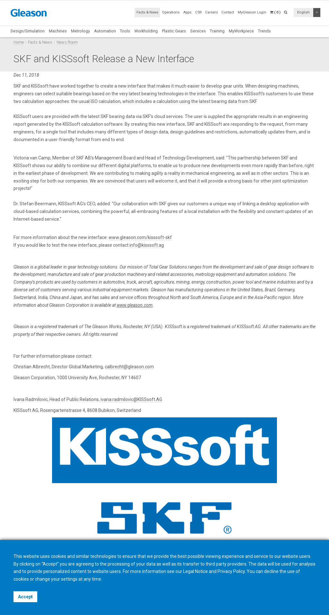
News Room (67, 42)
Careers (211, 12)
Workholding (146, 31)
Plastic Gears (174, 31)
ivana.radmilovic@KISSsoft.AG (131, 399)
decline (271, 571)
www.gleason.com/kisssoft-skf (140, 237)
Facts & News (147, 12)
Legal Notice (195, 571)
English (303, 12)
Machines (58, 31)
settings (69, 579)
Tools (125, 31)
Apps (187, 12)
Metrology (80, 31)
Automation (105, 31)
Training (217, 31)
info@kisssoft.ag (146, 245)
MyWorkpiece (241, 31)
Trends (264, 31)
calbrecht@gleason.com (129, 366)
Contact (227, 12)
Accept (25, 596)
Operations (171, 12)
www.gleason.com (135, 305)
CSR (198, 12)
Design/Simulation (28, 31)
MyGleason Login (252, 12)
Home (18, 42)
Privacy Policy (231, 571)
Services (198, 31)
